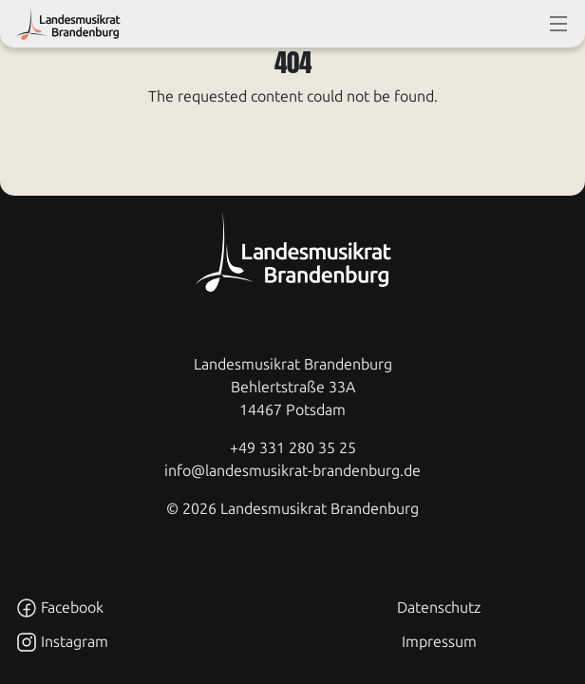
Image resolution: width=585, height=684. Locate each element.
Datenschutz (439, 607)
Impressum (439, 642)
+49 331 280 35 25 (293, 448)
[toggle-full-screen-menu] (558, 23)
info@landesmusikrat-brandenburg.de (292, 471)
